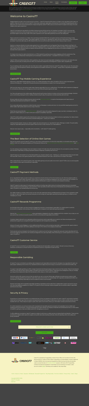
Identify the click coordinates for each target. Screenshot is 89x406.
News (51, 2)
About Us (17, 395)
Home (45, 2)
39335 (43, 388)
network (55, 31)
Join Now (73, 2)
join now (44, 354)
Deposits (26, 395)
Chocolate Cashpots (45, 121)
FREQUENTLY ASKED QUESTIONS (52, 349)
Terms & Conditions (58, 395)
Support (14, 274)
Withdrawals (31, 395)
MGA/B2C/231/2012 (51, 385)
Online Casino (56, 2)
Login (82, 2)
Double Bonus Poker (31, 133)
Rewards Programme (40, 395)
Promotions (64, 2)
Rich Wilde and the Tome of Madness (64, 165)
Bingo (76, 395)
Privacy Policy (15, 343)
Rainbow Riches (51, 165)
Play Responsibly (50, 395)
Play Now (8, 20)
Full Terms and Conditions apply (25, 32)
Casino (72, 395)
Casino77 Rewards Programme (24, 235)
